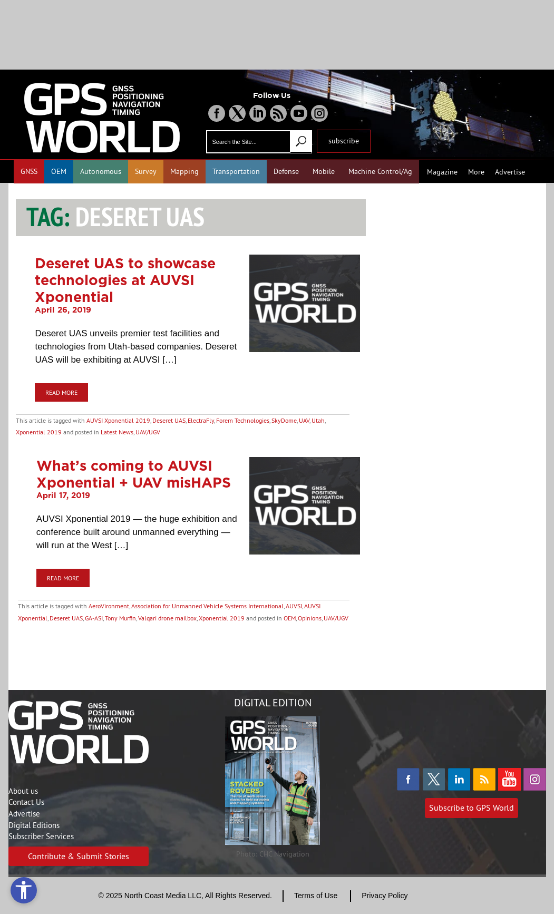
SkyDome (284, 420)
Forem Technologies (242, 420)
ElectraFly (201, 420)
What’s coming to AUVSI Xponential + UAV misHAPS (133, 474)
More (476, 172)
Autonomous (100, 171)
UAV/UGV (147, 432)
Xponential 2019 (39, 432)
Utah (318, 420)
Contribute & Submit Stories (78, 856)
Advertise (510, 172)
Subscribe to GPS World (471, 807)
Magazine (442, 172)
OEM (58, 171)
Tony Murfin (120, 618)
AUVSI (294, 606)
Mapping (184, 171)
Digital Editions (34, 825)
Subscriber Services (41, 836)
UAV (304, 420)
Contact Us (26, 802)
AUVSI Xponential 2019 (118, 420)
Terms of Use (315, 895)
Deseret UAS (169, 420)
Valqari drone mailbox (167, 618)
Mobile (324, 171)
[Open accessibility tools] (24, 890)
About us (23, 791)
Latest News (117, 432)
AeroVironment (109, 606)
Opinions (310, 618)
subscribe (343, 140)
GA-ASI (94, 618)
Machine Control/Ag (380, 171)
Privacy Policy (384, 895)
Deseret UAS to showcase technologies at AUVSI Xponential (125, 280)
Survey (146, 171)
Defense (286, 171)
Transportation (236, 171)
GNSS (29, 171)
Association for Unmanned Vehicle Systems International (207, 606)
